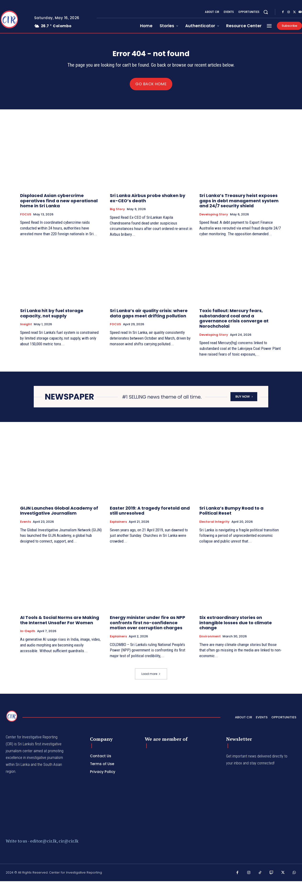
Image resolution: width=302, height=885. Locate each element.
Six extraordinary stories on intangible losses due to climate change (235, 626)
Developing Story (213, 218)
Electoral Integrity (214, 526)
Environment (210, 640)
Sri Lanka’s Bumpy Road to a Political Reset (231, 514)
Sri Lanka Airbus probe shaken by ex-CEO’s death (147, 202)
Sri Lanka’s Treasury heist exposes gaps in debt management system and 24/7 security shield (239, 204)
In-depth (27, 635)
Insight (26, 328)
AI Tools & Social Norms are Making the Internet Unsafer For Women (59, 624)
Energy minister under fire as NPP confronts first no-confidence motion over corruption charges (147, 626)
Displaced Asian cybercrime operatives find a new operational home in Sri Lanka (59, 204)
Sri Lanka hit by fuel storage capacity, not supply (51, 317)
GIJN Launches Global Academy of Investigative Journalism (59, 514)
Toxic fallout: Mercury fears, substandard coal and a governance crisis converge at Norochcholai (233, 322)
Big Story (117, 213)
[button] (265, 12)
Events (25, 526)
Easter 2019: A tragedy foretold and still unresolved (150, 514)
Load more (151, 678)
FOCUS (25, 218)
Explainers (118, 526)
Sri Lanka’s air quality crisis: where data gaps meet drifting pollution (149, 317)
